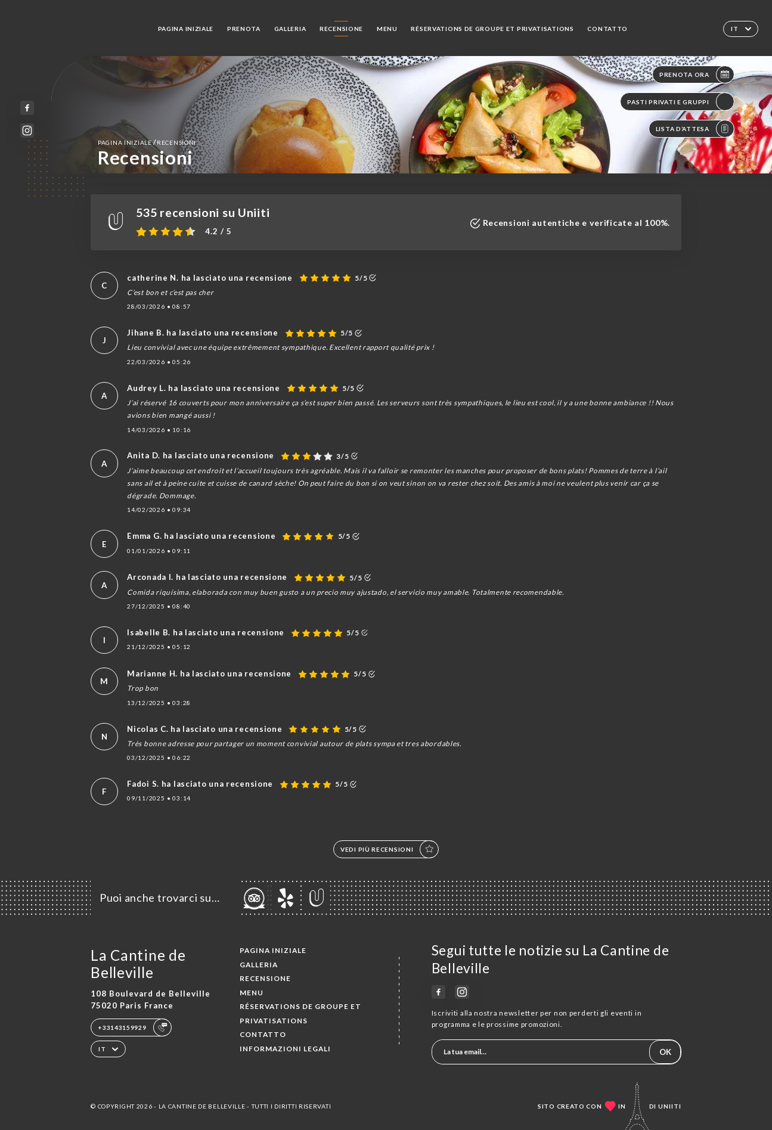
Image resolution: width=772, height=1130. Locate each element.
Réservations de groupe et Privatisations (492, 28)
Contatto (607, 28)
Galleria (290, 28)
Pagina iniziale (186, 28)
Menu (387, 28)
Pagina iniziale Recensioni (147, 142)
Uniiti (669, 1106)
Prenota (244, 28)
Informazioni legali (285, 1048)
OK (665, 1052)
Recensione (341, 28)
